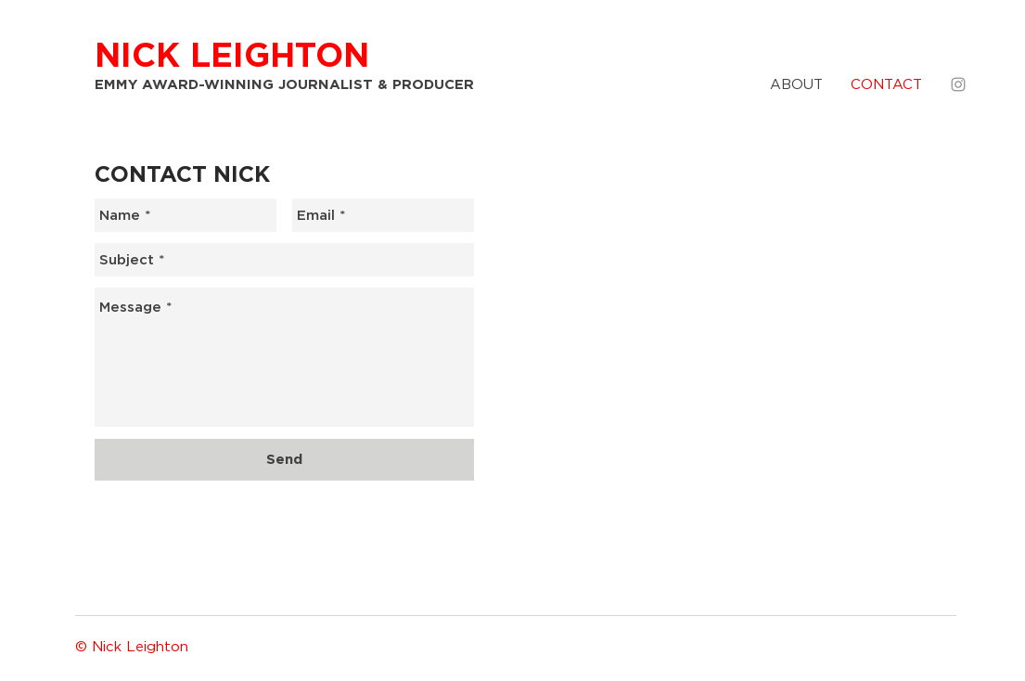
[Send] (284, 460)
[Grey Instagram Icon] (958, 84)
